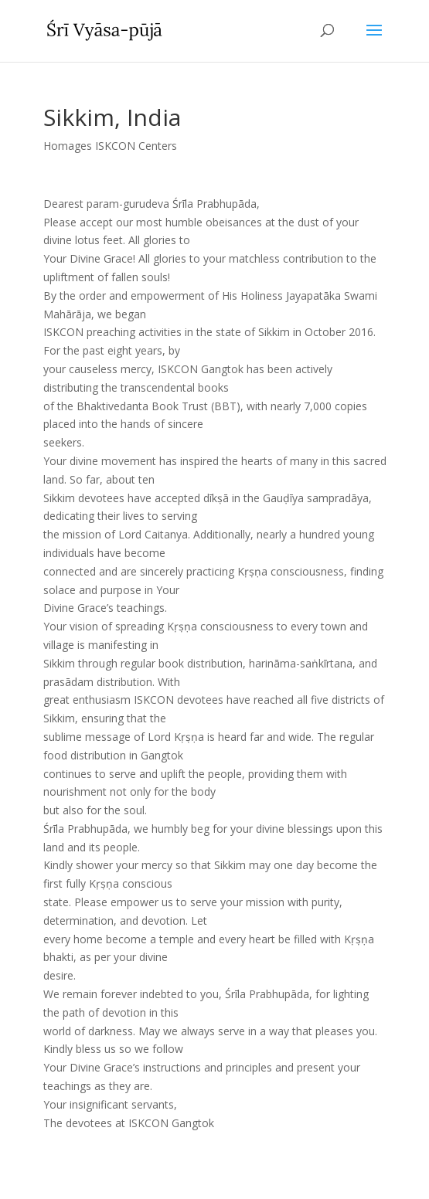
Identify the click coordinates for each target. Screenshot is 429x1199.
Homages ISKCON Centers (110, 145)
